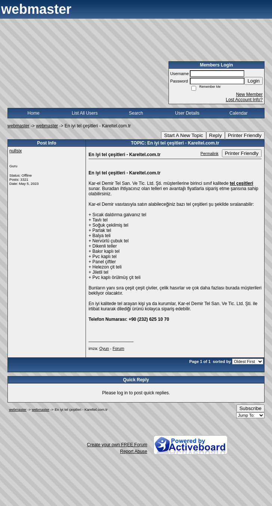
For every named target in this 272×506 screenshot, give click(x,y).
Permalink (210, 153)
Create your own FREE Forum (117, 444)
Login (253, 81)
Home (34, 113)
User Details (187, 113)
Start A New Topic (183, 135)
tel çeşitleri (241, 183)
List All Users (85, 113)
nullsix (15, 150)
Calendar (238, 113)
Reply (215, 135)
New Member (249, 94)
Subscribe (250, 408)
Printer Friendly (245, 135)
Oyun (104, 348)
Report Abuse (133, 451)
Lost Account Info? (244, 99)
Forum (118, 348)
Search (136, 113)
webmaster (18, 125)
